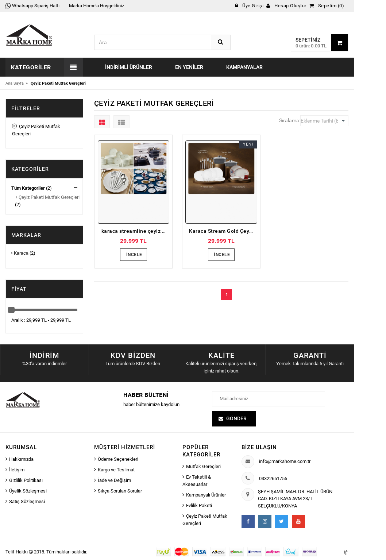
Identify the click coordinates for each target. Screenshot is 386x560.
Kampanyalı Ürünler (206, 495)
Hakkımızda (21, 459)
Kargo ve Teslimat (116, 469)
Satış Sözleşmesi (27, 501)
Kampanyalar (244, 67)
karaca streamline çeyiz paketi (135, 231)
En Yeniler (189, 67)
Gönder (236, 418)
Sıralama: (289, 120)
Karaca (19, 253)
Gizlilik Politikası (26, 480)
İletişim (16, 469)
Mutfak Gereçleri (203, 466)
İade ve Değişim (114, 480)
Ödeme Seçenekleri (118, 459)
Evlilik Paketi (199, 505)
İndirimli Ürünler (128, 67)
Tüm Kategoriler (28, 188)
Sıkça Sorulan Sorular (120, 491)
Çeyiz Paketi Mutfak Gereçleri (36, 130)
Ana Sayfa (14, 83)
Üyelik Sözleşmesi (28, 491)
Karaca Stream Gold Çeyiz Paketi (223, 231)
